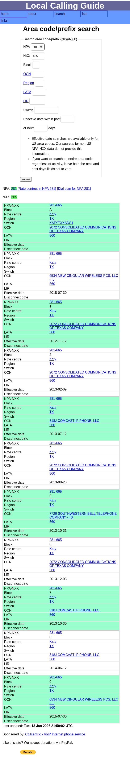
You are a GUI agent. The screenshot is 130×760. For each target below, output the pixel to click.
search (60, 14)
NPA (34, 47)
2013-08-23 (58, 482)
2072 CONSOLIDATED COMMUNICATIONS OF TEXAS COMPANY (82, 229)
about (32, 14)
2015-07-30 (58, 292)
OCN (27, 74)
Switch (40, 110)
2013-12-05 (58, 579)
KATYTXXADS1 (61, 223)
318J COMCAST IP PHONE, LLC (74, 420)
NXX (34, 56)
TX (51, 218)
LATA (27, 92)
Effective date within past (48, 119)
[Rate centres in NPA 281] (37, 188)
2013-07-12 (58, 434)
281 (14, 188)
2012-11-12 (58, 341)
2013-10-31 (58, 530)
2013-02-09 (58, 389)
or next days (39, 128)
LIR (26, 101)
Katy (52, 214)
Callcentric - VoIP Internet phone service (55, 734)
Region (28, 83)
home (5, 14)
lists (84, 14)
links (4, 20)
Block (31, 65)
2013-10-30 (58, 623)
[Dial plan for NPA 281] (74, 188)
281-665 (55, 205)
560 (52, 235)
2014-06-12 (58, 668)
